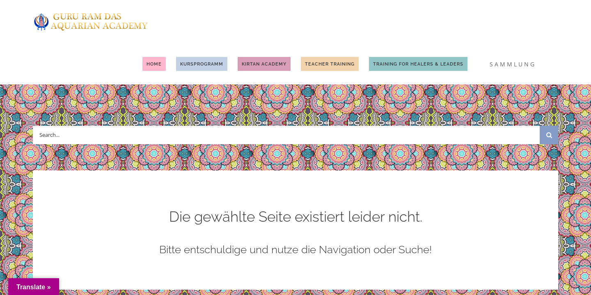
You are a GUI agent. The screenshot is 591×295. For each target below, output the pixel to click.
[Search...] (286, 94)
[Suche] (549, 94)
